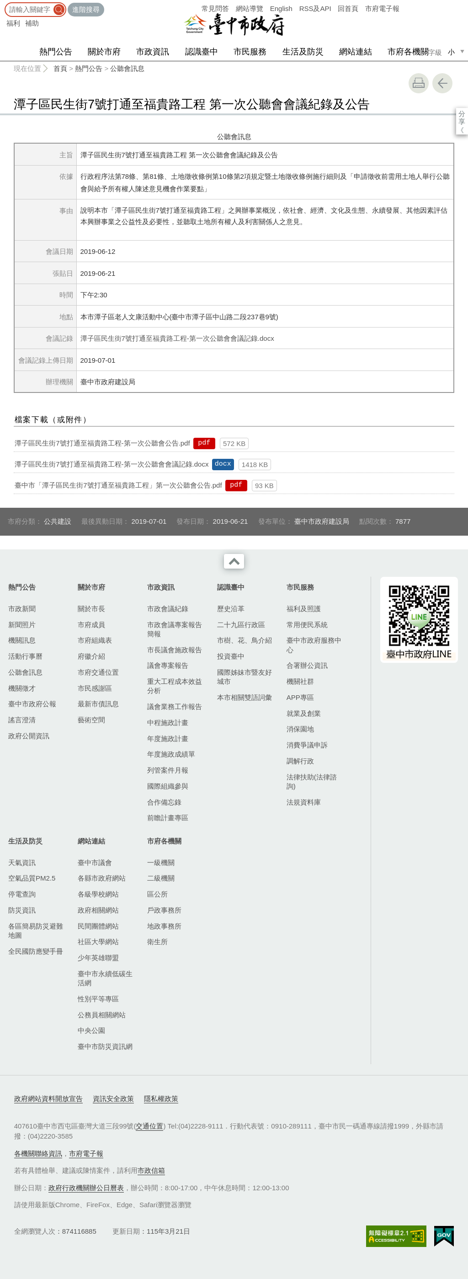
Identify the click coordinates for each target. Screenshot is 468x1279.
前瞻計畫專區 (167, 818)
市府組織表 (95, 640)
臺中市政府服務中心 (314, 644)
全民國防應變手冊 (35, 951)
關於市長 (91, 609)
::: (3, 4)
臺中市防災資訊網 (105, 1046)
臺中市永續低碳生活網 (105, 978)
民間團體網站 (98, 926)
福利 (13, 23)
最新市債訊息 (98, 704)
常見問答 (215, 8)
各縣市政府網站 (102, 878)
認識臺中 (201, 51)
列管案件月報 (167, 770)
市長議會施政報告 (174, 650)
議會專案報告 (167, 665)
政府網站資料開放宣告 (48, 1098)
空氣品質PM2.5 (31, 878)
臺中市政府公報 (32, 704)
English (281, 8)
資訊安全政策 (113, 1098)
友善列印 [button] (419, 83)
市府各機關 (408, 51)
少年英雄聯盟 (98, 958)
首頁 (60, 68)
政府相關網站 (98, 910)
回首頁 (348, 8)
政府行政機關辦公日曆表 (86, 1188)
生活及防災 (303, 51)
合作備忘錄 (164, 802)
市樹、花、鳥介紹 (244, 640)
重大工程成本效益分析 (174, 685)
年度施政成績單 (171, 754)
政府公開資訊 (28, 736)
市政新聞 (22, 609)
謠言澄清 (22, 720)
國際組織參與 (167, 786)
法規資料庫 (304, 802)
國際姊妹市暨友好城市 (244, 676)
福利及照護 (304, 609)
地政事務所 (164, 926)
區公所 (157, 894)
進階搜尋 (86, 9)
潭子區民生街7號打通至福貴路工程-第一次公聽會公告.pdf (102, 443)
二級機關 (161, 878)
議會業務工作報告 (174, 706)
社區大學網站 (98, 942)
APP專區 (300, 697)
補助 (32, 23)
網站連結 (355, 51)
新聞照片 (22, 625)
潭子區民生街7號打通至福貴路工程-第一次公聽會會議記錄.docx (177, 338)
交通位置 (149, 1126)
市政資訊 (152, 51)
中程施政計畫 (167, 722)
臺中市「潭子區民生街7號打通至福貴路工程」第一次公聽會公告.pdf (118, 485)
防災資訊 (22, 910)
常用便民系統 (307, 625)
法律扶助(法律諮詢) (312, 781)
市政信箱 (151, 1170)
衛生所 (157, 942)
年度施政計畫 (167, 738)
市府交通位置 (98, 672)
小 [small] (451, 52)
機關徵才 (22, 688)
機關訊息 (22, 640)
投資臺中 (231, 656)
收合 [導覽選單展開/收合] (234, 561)
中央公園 (91, 1030)
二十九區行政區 (241, 625)
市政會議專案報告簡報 (174, 629)
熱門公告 (55, 51)
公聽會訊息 (127, 68)
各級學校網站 (98, 894)
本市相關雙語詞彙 (244, 697)
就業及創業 (304, 713)
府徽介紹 (91, 656)
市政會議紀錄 (167, 609)
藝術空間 (91, 720)
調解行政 (300, 761)
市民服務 (250, 51)
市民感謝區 (95, 688)
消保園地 (300, 729)
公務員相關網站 (102, 1015)
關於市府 (104, 51)
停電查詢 (22, 894)
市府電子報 (382, 8)
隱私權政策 (161, 1098)
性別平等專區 (98, 999)
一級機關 (161, 862)
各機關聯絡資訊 (38, 1153)
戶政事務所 (164, 910)
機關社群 (300, 681)
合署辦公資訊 (307, 665)
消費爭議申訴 (307, 745)
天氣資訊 (22, 862)
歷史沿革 (231, 609)
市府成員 (91, 625)
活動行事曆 (25, 656)
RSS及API (315, 8)
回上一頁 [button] (442, 83)
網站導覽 (249, 8)
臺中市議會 (95, 862)
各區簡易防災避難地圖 (35, 930)
